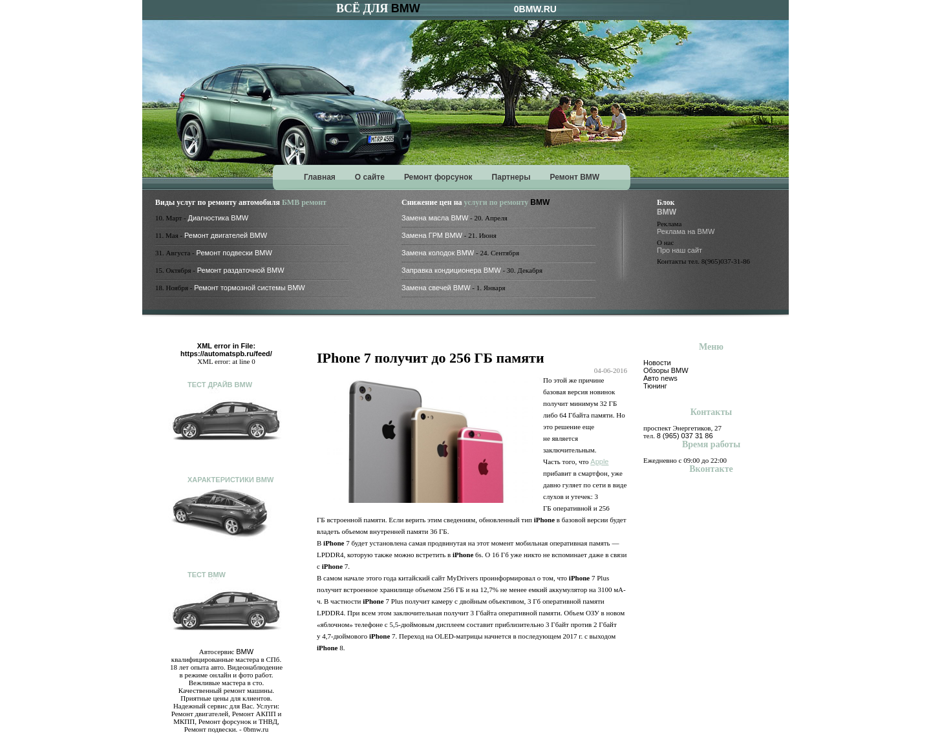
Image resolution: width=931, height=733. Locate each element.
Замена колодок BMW (437, 253)
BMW (405, 8)
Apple (599, 461)
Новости (657, 362)
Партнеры (511, 177)
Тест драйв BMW (219, 384)
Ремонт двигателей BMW (225, 235)
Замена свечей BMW (436, 288)
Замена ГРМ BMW (431, 235)
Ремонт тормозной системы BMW (249, 288)
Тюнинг (655, 386)
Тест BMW (206, 575)
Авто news (660, 378)
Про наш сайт (679, 250)
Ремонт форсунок (438, 177)
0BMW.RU (535, 9)
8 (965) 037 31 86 (685, 436)
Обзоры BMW (666, 370)
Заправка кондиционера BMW (451, 270)
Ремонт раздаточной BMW (240, 270)
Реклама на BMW (685, 231)
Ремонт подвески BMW (234, 253)
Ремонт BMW (574, 177)
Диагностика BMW (218, 218)
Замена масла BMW (434, 218)
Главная (320, 177)
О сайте (370, 177)
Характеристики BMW (230, 479)
